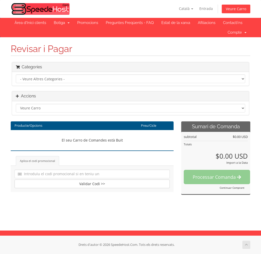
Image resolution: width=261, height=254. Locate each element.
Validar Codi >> (92, 183)
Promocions (87, 22)
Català (186, 8)
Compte (237, 32)
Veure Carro (236, 8)
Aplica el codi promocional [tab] (37, 161)
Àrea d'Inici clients (30, 22)
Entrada (206, 8)
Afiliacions (206, 22)
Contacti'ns (232, 22)
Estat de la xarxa (175, 22)
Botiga (62, 22)
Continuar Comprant (232, 187)
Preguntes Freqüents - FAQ (130, 22)
